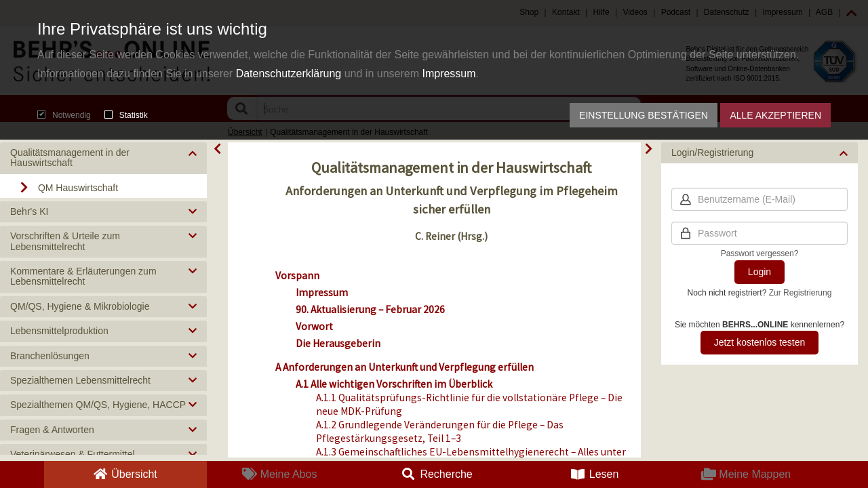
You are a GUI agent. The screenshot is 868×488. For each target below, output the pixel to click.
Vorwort (314, 326)
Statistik (126, 115)
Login (759, 271)
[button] (103, 158)
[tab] (103, 158)
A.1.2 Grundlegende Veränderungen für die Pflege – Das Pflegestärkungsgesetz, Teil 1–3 (440, 431)
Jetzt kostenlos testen (760, 342)
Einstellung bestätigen (643, 115)
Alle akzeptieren (775, 115)
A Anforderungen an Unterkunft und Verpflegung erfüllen (404, 367)
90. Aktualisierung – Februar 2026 (370, 309)
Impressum (448, 73)
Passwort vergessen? (760, 253)
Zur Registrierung (800, 293)
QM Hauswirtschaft (78, 187)
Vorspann (297, 275)
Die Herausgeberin (338, 343)
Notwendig (64, 115)
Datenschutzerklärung (289, 73)
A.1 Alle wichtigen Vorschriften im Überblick (394, 384)
